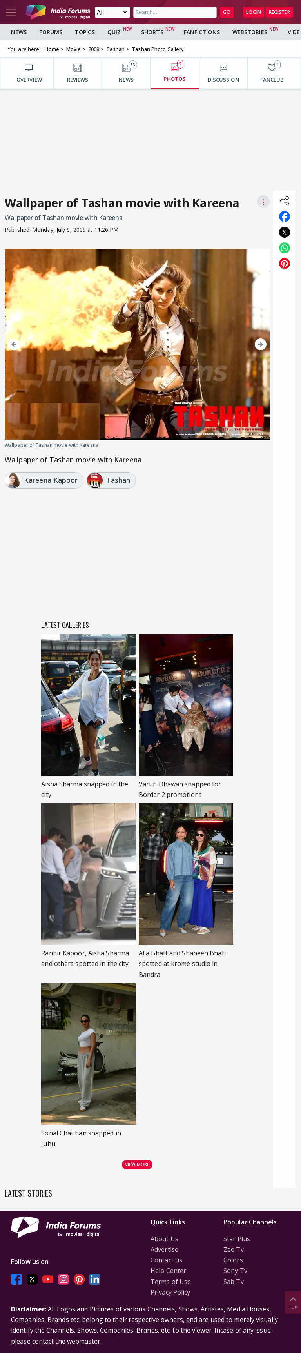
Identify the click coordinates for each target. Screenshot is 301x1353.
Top (293, 1302)
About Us (164, 1239)
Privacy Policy (170, 1292)
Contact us (166, 1260)
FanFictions (202, 32)
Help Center (168, 1270)
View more (137, 1164)
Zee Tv (233, 1249)
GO (226, 12)
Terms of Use (170, 1281)
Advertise (164, 1249)
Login (253, 12)
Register (279, 12)
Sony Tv (235, 1270)
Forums (50, 32)
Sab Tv (233, 1281)
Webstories (249, 32)
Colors (233, 1260)
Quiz (114, 32)
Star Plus (236, 1239)
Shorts (152, 32)
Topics (85, 32)
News (19, 32)
